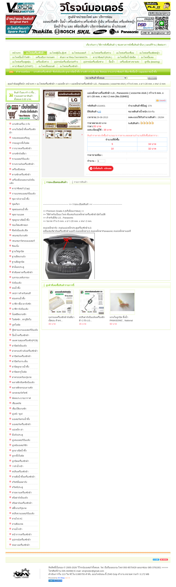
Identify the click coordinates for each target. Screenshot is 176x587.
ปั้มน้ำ (113, 62)
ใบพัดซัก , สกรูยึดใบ (21, 319)
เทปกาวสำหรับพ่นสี (21, 293)
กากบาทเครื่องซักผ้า (21, 148)
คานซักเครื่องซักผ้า (21, 174)
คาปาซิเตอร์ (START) (24, 66)
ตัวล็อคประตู (18, 267)
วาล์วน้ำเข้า (17, 466)
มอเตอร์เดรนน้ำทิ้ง (21, 419)
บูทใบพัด (16, 324)
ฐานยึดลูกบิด (18, 262)
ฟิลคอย (104, 71)
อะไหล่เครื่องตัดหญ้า (151, 53)
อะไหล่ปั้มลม (148, 57)
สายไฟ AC (17, 518)
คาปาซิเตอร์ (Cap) (21, 188)
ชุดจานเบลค (18, 214)
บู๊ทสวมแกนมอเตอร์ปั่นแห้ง (25, 330)
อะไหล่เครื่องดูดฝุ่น (22, 62)
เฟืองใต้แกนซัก (19, 408)
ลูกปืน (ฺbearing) (153, 62)
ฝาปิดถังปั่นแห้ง (19, 345)
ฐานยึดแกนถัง (18, 256)
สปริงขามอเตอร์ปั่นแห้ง (23, 513)
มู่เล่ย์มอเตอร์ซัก (20, 445)
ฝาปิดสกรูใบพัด (19, 372)
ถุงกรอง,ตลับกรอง (20, 277)
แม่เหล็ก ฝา (63, 84)
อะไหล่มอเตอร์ (80, 53)
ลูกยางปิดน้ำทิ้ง (73, 71)
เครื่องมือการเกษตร (46, 57)
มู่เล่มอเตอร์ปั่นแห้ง (21, 440)
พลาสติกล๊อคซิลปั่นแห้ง (23, 382)
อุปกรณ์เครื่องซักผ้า (21, 539)
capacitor (143, 71)
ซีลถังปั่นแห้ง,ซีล (20, 230)
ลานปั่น (91, 71)
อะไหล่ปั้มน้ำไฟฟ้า (22, 57)
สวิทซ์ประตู (17, 487)
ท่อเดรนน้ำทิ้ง (18, 298)
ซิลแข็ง (15, 246)
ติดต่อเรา (162, 44)
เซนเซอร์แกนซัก (20, 235)
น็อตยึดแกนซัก (19, 314)
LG (99, 111)
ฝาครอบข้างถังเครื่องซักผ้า (25, 351)
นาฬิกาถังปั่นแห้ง (20, 309)
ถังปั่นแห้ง (16, 283)
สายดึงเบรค (17, 524)
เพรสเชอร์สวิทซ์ (19, 393)
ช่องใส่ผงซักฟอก (20, 225)
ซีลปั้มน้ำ (134, 71)
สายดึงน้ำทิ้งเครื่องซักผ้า (23, 476)
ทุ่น (98, 71)
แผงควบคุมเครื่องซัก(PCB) (25, 340)
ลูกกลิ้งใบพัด (18, 455)
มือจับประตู (17, 435)
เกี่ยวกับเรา (91, 44)
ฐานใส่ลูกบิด (18, 251)
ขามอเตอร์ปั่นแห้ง (20, 159)
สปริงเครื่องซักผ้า (20, 471)
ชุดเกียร (16, 204)
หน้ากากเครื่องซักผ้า (22, 534)
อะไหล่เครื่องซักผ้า (36, 53)
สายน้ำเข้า (17, 529)
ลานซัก (84, 71)
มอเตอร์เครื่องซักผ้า (21, 424)
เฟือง (127, 71)
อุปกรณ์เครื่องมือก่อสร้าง (67, 62)
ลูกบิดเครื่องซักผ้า (20, 461)
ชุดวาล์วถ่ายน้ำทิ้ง (20, 199)
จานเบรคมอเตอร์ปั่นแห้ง (23, 193)
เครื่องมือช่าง (43, 62)
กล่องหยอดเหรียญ (21, 138)
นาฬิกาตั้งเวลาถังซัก (21, 304)
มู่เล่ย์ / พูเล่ (17, 414)
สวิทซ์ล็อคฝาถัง (19, 482)
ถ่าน (110, 71)
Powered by (59, 578)
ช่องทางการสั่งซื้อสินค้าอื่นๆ (131, 44)
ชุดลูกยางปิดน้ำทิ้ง (20, 220)
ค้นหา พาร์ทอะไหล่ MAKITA (75, 57)
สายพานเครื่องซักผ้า (22, 492)
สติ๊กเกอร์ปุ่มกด (19, 508)
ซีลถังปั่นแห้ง (59, 71)
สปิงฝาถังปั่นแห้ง (20, 497)
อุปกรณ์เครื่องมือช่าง (94, 62)
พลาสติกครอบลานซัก (22, 387)
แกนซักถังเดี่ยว (19, 153)
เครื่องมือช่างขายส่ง (131, 62)
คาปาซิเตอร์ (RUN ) (104, 57)
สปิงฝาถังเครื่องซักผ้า (22, 503)
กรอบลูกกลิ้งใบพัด (20, 143)
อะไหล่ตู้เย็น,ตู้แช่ (59, 53)
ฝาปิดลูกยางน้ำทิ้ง (20, 366)
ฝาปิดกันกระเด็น (20, 361)
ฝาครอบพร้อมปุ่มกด (21, 377)
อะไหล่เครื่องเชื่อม (126, 53)
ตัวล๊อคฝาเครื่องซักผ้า (22, 272)
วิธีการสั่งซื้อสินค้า (107, 44)
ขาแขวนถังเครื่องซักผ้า (23, 164)
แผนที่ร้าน (151, 44)
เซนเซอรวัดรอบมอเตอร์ (23, 241)
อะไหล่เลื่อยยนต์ (48, 66)
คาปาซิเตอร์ (118, 71)
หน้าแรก (17, 53)
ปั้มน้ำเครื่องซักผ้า (20, 335)
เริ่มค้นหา (162, 78)
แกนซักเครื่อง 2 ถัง (21, 124)
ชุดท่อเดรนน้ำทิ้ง (20, 209)
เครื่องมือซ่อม (18, 169)
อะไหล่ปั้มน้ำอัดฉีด (128, 57)
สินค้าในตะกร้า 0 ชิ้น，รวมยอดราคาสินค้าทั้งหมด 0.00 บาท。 (25, 96)
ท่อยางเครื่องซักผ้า (21, 545)
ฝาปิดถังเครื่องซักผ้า (21, 356)
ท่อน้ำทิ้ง (152, 71)
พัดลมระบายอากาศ (21, 398)
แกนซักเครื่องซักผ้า (43, 71)
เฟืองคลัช (16, 403)
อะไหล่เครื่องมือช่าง (102, 53)
